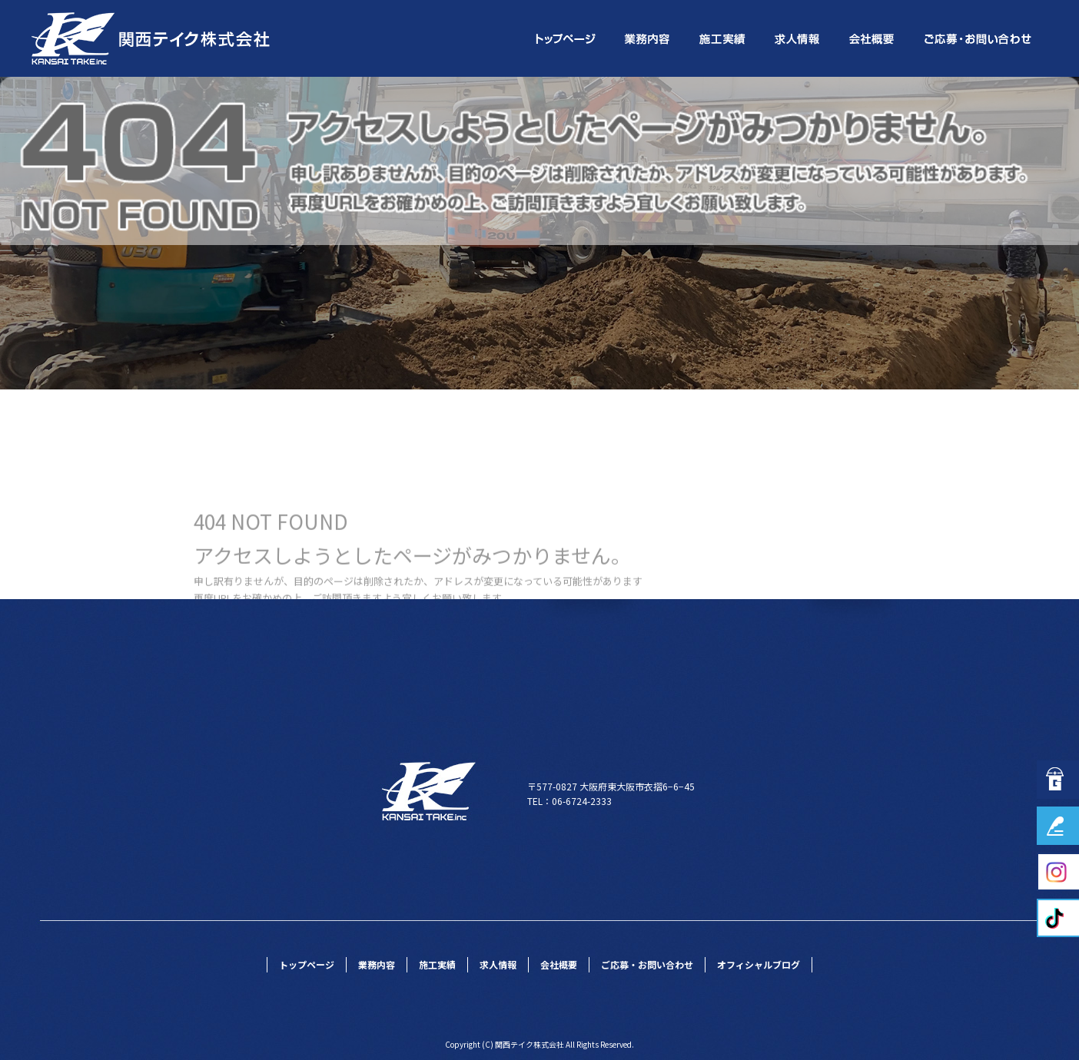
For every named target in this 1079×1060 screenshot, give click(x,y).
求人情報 (798, 38)
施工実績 (723, 38)
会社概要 (873, 38)
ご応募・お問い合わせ (979, 38)
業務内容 (648, 38)
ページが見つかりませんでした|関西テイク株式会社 (943, 87)
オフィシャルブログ (758, 964)
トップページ (564, 38)
